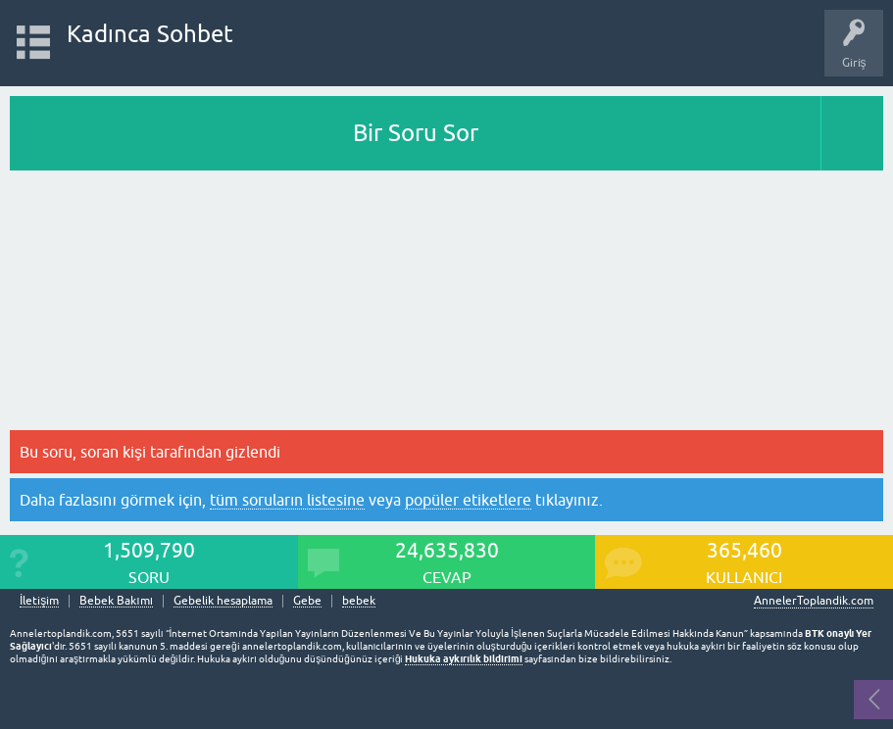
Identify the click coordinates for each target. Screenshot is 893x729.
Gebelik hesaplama (223, 601)
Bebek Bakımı (116, 601)
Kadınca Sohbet (150, 34)
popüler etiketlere (468, 500)
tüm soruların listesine (287, 500)
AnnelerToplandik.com (813, 601)
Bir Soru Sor (415, 133)
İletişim (39, 601)
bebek (358, 601)
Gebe (307, 601)
